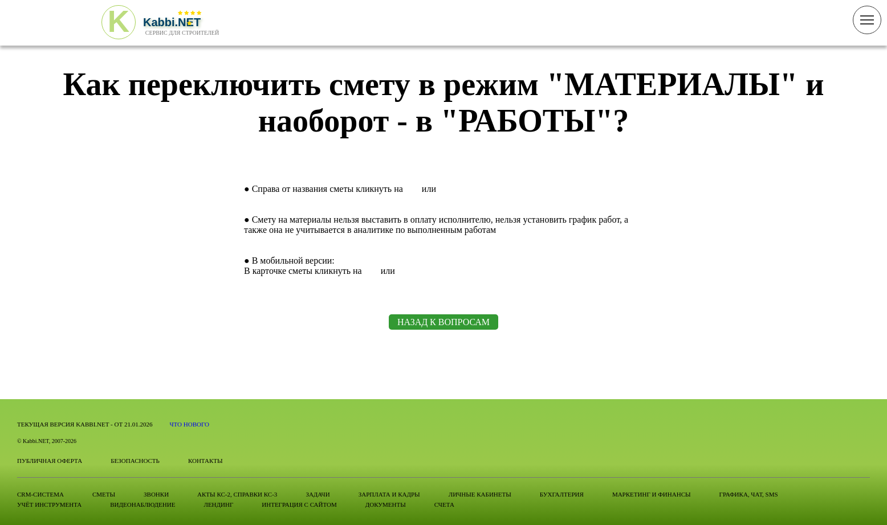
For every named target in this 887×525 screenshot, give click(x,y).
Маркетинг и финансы (651, 494)
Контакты (205, 460)
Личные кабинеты (480, 494)
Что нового (189, 424)
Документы (385, 504)
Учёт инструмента (49, 504)
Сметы (103, 494)
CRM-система (40, 494)
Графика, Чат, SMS (748, 494)
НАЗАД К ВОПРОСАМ (443, 322)
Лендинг (218, 504)
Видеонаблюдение (142, 504)
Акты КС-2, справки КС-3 (237, 494)
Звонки (156, 494)
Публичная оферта (49, 460)
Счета (444, 504)
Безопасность (135, 460)
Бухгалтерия (562, 494)
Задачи (317, 494)
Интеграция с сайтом (299, 504)
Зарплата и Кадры (389, 494)
